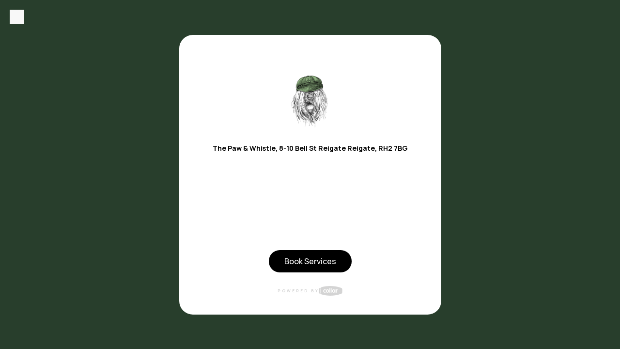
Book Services (310, 261)
